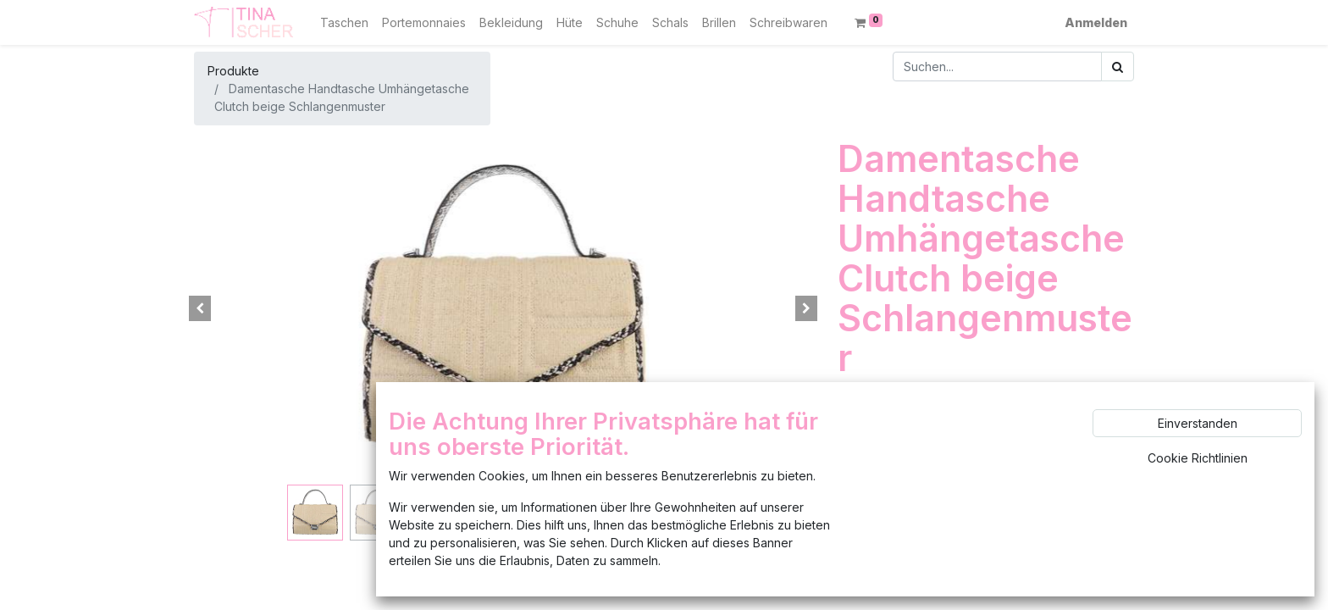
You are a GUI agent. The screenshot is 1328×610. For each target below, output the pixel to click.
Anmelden (1096, 22)
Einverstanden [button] (1197, 423)
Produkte (233, 71)
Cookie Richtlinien (1198, 458)
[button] (200, 308)
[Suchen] (1117, 66)
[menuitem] (344, 22)
